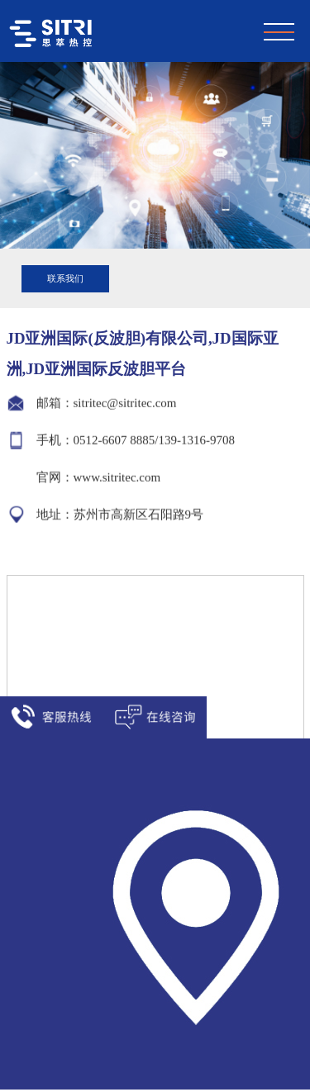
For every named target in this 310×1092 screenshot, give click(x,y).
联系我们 (65, 278)
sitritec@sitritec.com (125, 402)
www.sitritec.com (117, 476)
